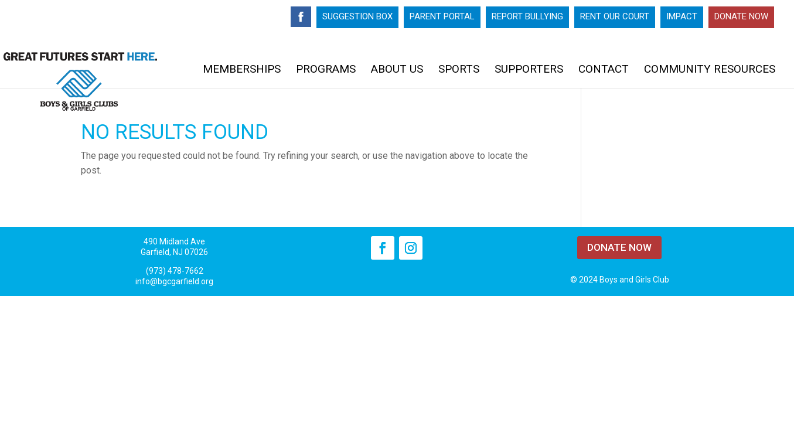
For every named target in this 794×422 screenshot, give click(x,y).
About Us (397, 70)
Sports (458, 70)
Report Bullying (527, 17)
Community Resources (709, 70)
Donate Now (741, 17)
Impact (681, 17)
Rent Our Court (614, 17)
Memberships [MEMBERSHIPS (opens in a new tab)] (242, 70)
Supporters (529, 70)
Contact (603, 70)
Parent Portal (442, 17)
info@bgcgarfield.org (174, 281)
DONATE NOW (619, 247)
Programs (326, 70)
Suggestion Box (357, 17)
